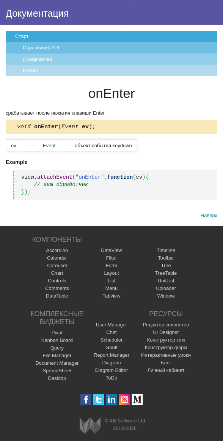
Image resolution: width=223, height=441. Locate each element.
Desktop (57, 379)
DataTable (57, 297)
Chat (111, 333)
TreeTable (166, 274)
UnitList (166, 282)
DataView (111, 251)
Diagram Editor (111, 371)
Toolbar (166, 259)
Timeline (166, 251)
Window (166, 297)
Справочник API (41, 47)
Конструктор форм (166, 348)
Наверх (209, 216)
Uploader (166, 289)
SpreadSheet (56, 372)
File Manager (56, 356)
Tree (166, 266)
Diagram (111, 364)
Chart (57, 274)
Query (57, 349)
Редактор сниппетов (166, 326)
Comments (57, 289)
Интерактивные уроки (166, 356)
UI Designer (166, 333)
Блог (166, 364)
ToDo (111, 379)
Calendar (57, 259)
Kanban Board (57, 341)
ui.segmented (37, 59)
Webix (90, 426)
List (111, 282)
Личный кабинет (166, 371)
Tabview (112, 297)
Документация (37, 13)
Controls (57, 282)
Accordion (57, 251)
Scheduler (112, 341)
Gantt (111, 348)
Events (30, 70)
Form (111, 266)
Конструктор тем (166, 341)
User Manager (111, 326)
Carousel (57, 266)
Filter (111, 259)
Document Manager (57, 364)
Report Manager (111, 356)
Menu (111, 289)
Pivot (57, 334)
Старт (21, 36)
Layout (111, 274)
